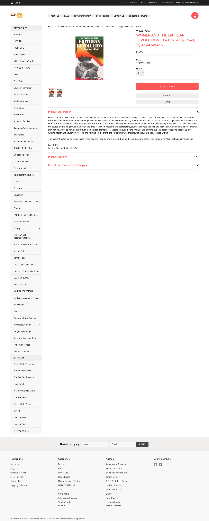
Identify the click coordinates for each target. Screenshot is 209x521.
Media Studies (20, 284)
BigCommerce (80, 519)
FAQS (66, 15)
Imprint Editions (21, 251)
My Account (152, 3)
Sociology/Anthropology (25, 338)
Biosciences (19, 134)
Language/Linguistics (23, 264)
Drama (17, 181)
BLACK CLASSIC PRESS (24, 141)
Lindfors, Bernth (21, 397)
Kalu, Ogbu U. (20, 417)
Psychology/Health (22, 324)
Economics (18, 188)
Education (18, 194)
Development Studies (24, 174)
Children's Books (21, 154)
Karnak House (20, 257)
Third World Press (22, 344)
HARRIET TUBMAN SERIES (26, 215)
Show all (62, 505)
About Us (55, 15)
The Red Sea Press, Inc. (24, 377)
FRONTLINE (19, 47)
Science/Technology (23, 87)
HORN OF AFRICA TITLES (25, 244)
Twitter (160, 464)
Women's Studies (21, 351)
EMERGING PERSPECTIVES (26, 201)
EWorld (17, 410)
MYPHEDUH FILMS (22, 67)
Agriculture (19, 114)
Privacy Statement (82, 15)
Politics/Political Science (25, 318)
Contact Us (119, 15)
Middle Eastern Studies (24, 61)
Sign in (179, 3)
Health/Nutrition (21, 221)
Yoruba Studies (21, 94)
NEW (16, 74)
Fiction (17, 208)
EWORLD (18, 41)
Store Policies (102, 15)
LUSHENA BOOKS (21, 277)
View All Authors (21, 430)
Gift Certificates (167, 3)
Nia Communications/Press (26, 298)
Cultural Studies (21, 161)
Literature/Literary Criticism (26, 271)
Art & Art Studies (22, 121)
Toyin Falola (19, 384)
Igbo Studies (19, 54)
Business (18, 34)
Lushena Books (21, 424)
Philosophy (19, 304)
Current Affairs (21, 168)
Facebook (155, 464)
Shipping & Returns (138, 15)
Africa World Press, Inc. (24, 364)
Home (50, 26)
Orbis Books (19, 81)
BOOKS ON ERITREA (23, 148)
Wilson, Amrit (143, 31)
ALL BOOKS (19, 108)
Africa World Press (22, 404)
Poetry (17, 311)
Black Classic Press (22, 370)
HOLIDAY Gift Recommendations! (22, 236)
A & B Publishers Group (24, 390)
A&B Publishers (21, 101)
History (17, 228)
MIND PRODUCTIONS (23, 291)
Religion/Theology (22, 331)
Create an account (191, 3)
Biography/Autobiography (25, 128)
